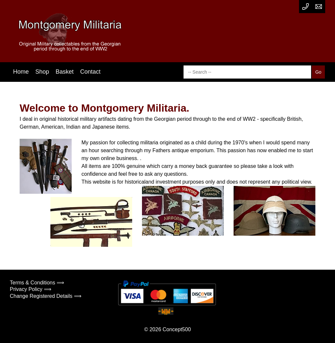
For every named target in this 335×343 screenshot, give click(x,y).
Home (21, 71)
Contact (90, 71)
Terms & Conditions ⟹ (37, 282)
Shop (42, 71)
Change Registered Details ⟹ (45, 296)
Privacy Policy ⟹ (30, 289)
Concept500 (177, 329)
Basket (65, 71)
